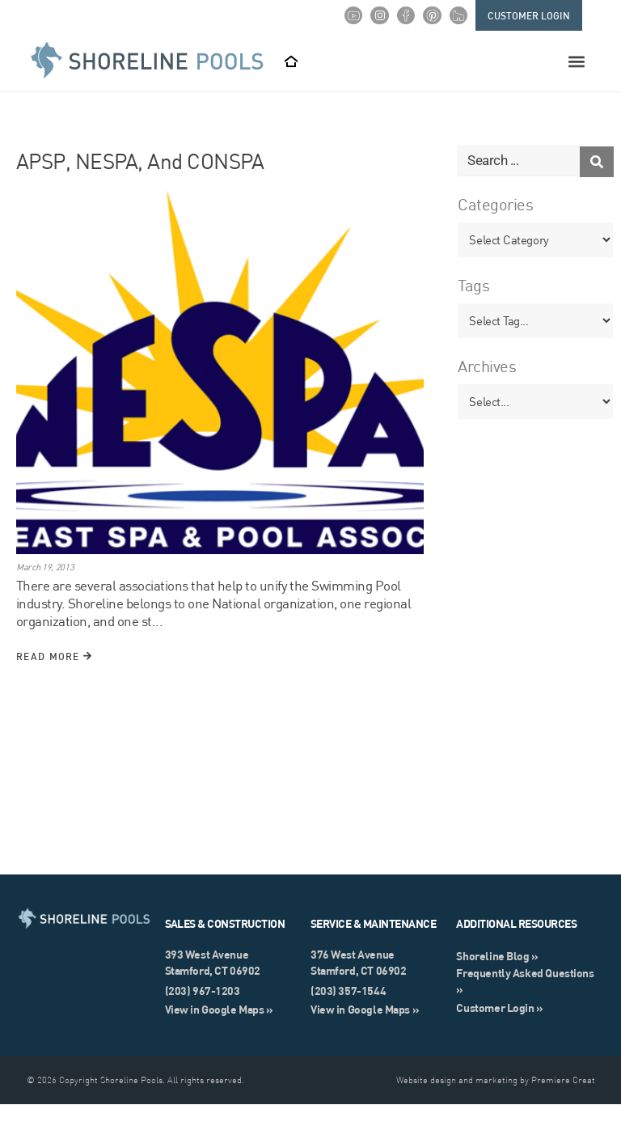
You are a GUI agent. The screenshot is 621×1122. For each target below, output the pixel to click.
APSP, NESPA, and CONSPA (140, 179)
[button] (577, 62)
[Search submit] (597, 178)
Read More (53, 674)
